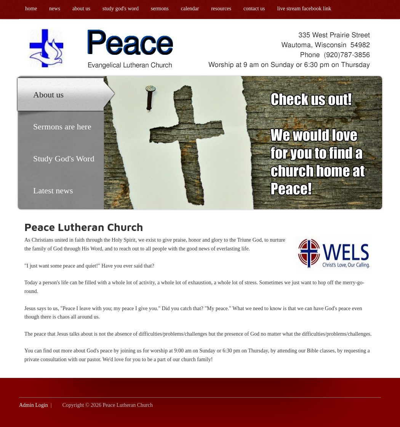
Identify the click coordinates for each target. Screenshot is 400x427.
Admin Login (33, 405)
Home (31, 8)
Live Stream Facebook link (304, 8)
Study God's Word (120, 8)
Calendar (190, 8)
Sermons (160, 8)
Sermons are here (62, 126)
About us (81, 8)
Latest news (53, 190)
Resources (221, 8)
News (54, 8)
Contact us (254, 8)
